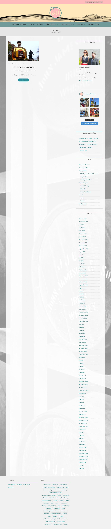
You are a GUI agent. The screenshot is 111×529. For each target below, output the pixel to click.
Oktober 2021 (83, 351)
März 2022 (82, 336)
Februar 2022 (83, 339)
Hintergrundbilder (86, 180)
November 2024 (83, 243)
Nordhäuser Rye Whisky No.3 (87, 141)
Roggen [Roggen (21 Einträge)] (44, 505)
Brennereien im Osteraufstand (88, 144)
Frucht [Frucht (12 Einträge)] (45, 497)
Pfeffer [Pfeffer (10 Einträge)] (67, 500)
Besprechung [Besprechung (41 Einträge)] (47, 484)
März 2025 (82, 231)
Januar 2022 (82, 342)
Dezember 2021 (83, 345)
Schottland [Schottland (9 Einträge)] (57, 508)
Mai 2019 (81, 438)
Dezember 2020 (83, 381)
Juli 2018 (81, 465)
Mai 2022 (81, 330)
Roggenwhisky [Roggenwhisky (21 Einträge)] (52, 505)
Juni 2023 (81, 294)
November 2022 (83, 315)
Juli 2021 (81, 360)
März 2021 (82, 372)
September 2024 (83, 249)
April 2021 (82, 369)
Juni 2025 (81, 225)
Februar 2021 (83, 375)
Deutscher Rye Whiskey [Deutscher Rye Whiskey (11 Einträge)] (49, 487)
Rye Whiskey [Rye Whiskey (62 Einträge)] (65, 505)
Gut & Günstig (84, 186)
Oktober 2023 (83, 282)
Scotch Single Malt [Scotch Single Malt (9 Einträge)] (48, 511)
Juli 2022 (81, 324)
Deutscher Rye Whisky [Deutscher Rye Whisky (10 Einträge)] (62, 487)
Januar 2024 (82, 273)
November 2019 (83, 420)
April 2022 (82, 333)
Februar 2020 (83, 411)
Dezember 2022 (83, 312)
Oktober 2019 (83, 423)
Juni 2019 (81, 435)
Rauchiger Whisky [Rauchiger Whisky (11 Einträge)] (49, 503)
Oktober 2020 (83, 387)
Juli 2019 (81, 432)
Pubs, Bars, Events (85, 192)
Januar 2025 (82, 237)
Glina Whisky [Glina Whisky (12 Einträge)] (64, 497)
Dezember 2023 (83, 276)
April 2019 (82, 441)
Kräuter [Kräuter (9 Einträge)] (61, 500)
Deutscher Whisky (36, 24)
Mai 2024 (81, 261)
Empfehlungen (66, 24)
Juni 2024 (81, 258)
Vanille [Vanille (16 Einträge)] (49, 516)
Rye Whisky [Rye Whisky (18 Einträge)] (49, 508)
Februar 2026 (83, 219)
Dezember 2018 (83, 453)
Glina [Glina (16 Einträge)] (57, 497)
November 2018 (83, 456)
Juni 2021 (81, 363)
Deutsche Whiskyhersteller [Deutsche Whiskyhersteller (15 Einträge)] (49, 495)
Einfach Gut (24, 64)
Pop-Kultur (83, 177)
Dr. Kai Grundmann (31, 70)
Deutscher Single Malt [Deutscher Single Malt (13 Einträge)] (49, 490)
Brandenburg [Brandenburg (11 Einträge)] (63, 484)
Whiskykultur (51, 24)
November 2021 (83, 348)
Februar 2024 (83, 270)
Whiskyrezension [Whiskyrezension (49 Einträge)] (57, 524)
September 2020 (83, 390)
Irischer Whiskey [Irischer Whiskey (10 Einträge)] (46, 500)
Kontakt (10, 487)
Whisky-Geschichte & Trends (89, 174)
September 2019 (83, 426)
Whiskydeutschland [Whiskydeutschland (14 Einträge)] (62, 519)
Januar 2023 (82, 309)
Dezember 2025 (83, 222)
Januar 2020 (82, 414)
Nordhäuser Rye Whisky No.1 (24, 67)
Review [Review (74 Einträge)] (57, 503)
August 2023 (82, 288)
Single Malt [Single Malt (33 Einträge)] (46, 513)
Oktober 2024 (83, 246)
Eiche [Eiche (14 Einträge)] (59, 495)
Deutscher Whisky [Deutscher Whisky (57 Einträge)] (62, 490)
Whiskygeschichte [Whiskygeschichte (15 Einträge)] (50, 521)
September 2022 (83, 321)
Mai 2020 (81, 402)
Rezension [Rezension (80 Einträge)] (64, 503)
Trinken (82, 201)
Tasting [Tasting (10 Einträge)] (65, 513)
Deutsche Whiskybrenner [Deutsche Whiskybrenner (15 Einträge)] (55, 492)
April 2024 (82, 264)
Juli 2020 (81, 396)
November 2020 (83, 384)
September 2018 (83, 459)
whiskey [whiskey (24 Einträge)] (55, 516)
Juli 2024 (81, 255)
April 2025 (82, 228)
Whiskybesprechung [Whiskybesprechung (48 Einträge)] (49, 519)
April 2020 (82, 405)
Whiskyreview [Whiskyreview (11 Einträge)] (47, 524)
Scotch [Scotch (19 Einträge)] (63, 508)
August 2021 (82, 357)
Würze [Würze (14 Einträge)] (66, 524)
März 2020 (82, 408)
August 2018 (82, 462)
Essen (82, 198)
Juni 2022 (81, 327)
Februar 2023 (83, 306)
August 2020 (82, 393)
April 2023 (82, 300)
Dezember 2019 (83, 417)
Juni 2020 (81, 399)
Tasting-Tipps (93, 24)
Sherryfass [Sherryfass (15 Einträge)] (64, 511)
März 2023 (82, 303)
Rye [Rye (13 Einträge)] (59, 505)
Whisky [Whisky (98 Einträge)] (61, 516)
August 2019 (82, 429)
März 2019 (82, 444)
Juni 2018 (81, 468)
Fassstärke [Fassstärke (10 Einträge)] (66, 495)
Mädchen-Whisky (19, 24)
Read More (24, 80)
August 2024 (82, 252)
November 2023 (83, 279)
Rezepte (80, 24)
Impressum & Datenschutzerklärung (19, 484)
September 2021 (83, 354)
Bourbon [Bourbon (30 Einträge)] (55, 484)
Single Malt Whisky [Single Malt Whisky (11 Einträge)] (56, 513)
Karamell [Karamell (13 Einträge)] (55, 500)
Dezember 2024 (83, 240)
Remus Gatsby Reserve (85, 147)
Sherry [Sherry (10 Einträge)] (57, 511)
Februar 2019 (82, 447)
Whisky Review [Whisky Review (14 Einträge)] (61, 521)
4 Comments (24, 71)
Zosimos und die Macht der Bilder (89, 138)
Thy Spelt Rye (83, 150)
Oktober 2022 (83, 318)
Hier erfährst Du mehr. (85, 81)
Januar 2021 (82, 378)
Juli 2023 (81, 291)
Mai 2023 (81, 297)
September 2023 (83, 285)
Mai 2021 (81, 366)
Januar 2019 (82, 450)
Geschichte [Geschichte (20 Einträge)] (51, 497)
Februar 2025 (83, 234)
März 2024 (82, 267)
